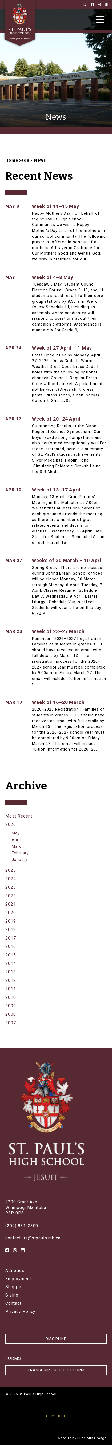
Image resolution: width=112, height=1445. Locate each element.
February (20, 853)
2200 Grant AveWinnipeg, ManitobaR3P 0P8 (25, 1207)
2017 (10, 938)
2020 (10, 912)
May (16, 833)
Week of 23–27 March (58, 631)
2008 (10, 1014)
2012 (10, 980)
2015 (10, 955)
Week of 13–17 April (56, 490)
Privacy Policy (20, 1311)
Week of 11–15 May (55, 206)
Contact (13, 1303)
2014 (10, 963)
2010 (10, 997)
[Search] (84, 4)
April (16, 840)
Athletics (14, 1270)
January (19, 859)
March (18, 846)
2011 (10, 988)
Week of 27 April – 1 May (62, 348)
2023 (10, 887)
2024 (10, 878)
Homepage (17, 160)
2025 (10, 870)
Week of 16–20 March (58, 702)
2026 (10, 824)
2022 (10, 895)
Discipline (56, 1339)
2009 (10, 1005)
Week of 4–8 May (52, 277)
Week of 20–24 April (56, 419)
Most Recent (18, 816)
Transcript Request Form (55, 1370)
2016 (10, 946)
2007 (10, 1022)
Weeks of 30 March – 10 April (67, 560)
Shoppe (13, 1287)
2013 (10, 971)
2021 (10, 904)
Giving (11, 1295)
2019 (10, 921)
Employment (18, 1279)
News (40, 160)
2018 (10, 929)
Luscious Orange (92, 1438)
